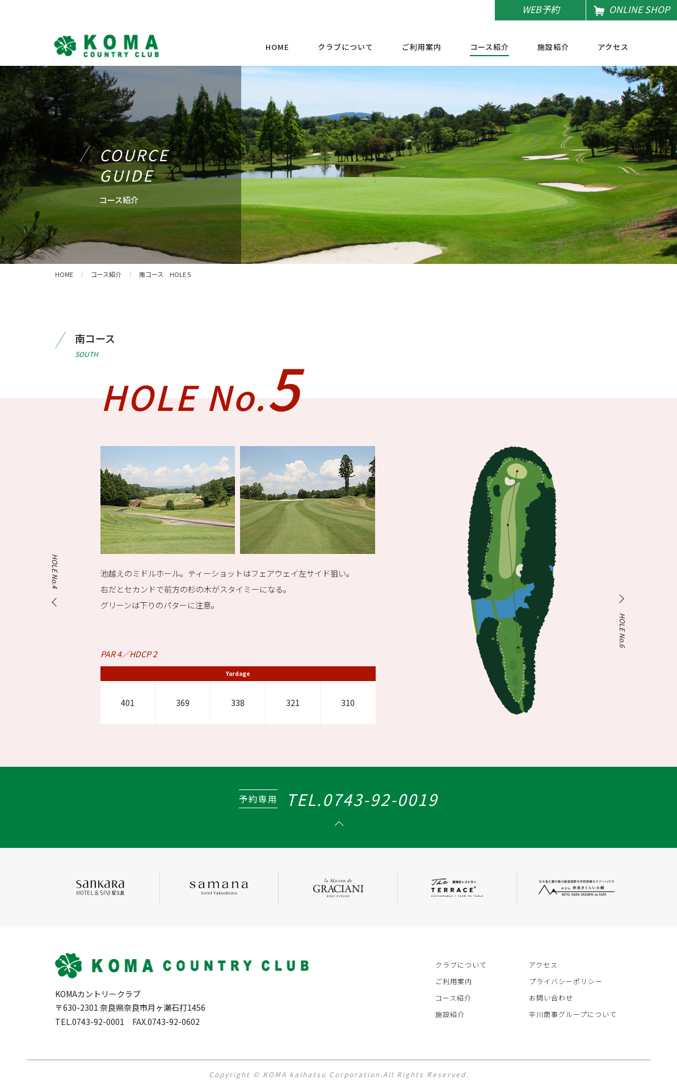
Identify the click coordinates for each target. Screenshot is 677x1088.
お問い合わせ (551, 997)
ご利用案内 (421, 47)
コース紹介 (489, 47)
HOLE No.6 (622, 630)
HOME (277, 47)
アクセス (613, 47)
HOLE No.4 (55, 571)
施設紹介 (553, 47)
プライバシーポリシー (566, 981)
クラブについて (345, 47)
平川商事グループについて (573, 1014)
